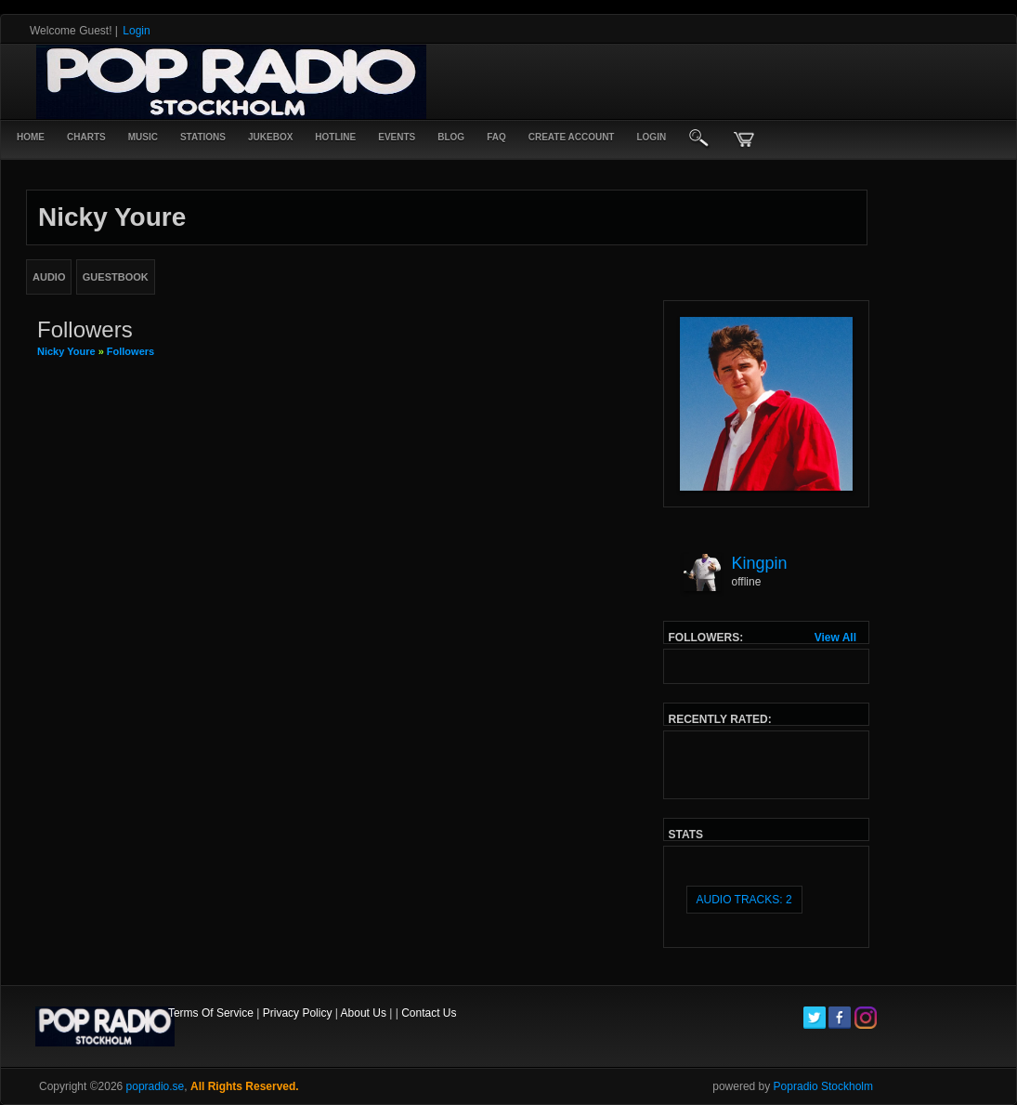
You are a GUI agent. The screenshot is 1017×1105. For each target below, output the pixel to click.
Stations (203, 137)
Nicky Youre (66, 351)
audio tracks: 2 (744, 899)
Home (31, 137)
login (651, 137)
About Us (363, 1012)
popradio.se (155, 1086)
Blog (450, 137)
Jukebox (270, 137)
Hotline (335, 137)
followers (130, 351)
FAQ (496, 137)
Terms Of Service (211, 1012)
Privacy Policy (297, 1012)
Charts (86, 137)
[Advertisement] (654, 82)
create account (571, 137)
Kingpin (760, 563)
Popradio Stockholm (823, 1086)
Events (396, 137)
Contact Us (428, 1012)
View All (835, 637)
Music (143, 137)
